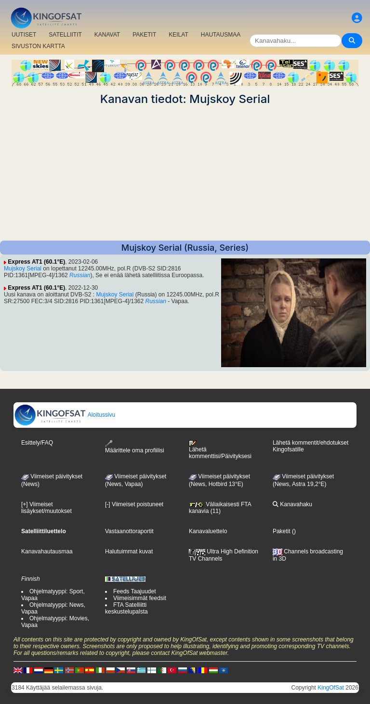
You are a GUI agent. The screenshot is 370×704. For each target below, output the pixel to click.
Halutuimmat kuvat (129, 551)
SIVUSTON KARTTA (38, 46)
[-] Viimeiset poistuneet (134, 504)
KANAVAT (107, 34)
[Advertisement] (185, 173)
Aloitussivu (64, 414)
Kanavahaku (292, 504)
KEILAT (178, 34)
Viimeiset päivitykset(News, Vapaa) (135, 480)
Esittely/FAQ (37, 442)
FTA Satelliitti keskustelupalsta (126, 608)
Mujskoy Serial (22, 268)
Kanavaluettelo (208, 531)
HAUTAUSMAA (220, 34)
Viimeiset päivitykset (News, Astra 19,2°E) (303, 480)
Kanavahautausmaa (47, 551)
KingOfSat (330, 687)
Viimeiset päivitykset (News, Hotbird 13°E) (219, 480)
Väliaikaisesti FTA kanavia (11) (220, 507)
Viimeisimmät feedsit (139, 598)
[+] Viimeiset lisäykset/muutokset (46, 507)
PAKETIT (144, 34)
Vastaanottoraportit (129, 531)
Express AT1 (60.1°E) (36, 261)
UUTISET (24, 34)
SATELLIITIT (65, 34)
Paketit (282, 531)
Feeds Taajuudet (134, 591)
